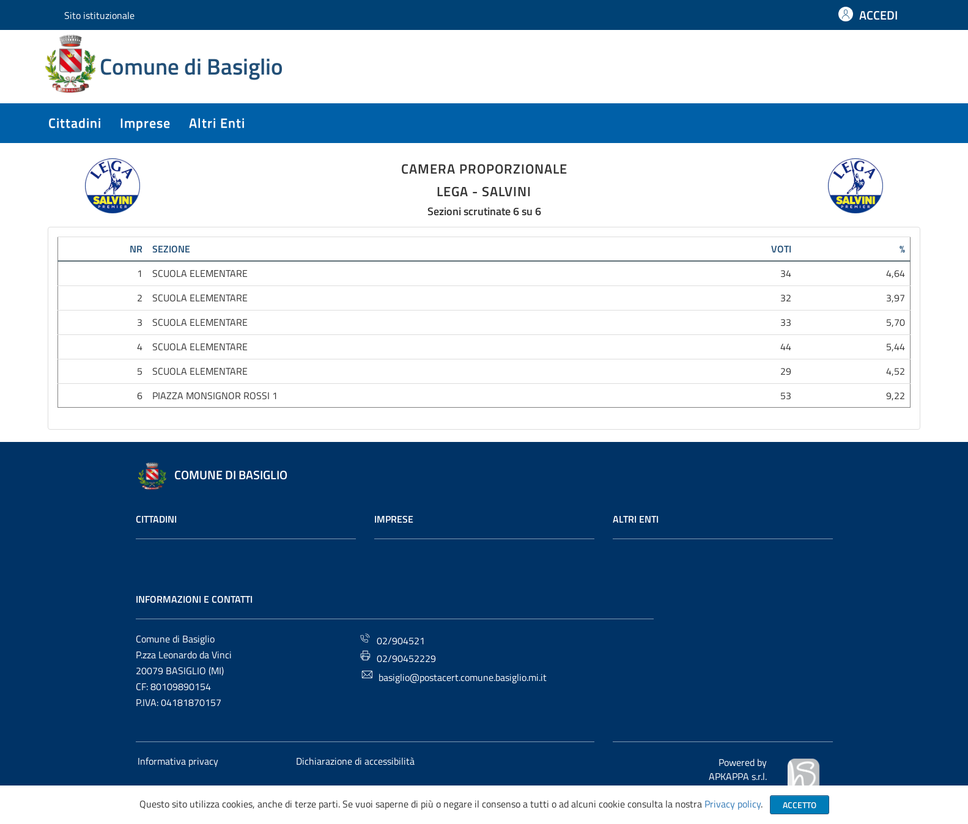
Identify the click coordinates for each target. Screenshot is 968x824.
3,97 (895, 297)
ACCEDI (878, 15)
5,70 (895, 322)
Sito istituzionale (99, 15)
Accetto (799, 804)
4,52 (895, 371)
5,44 (895, 346)
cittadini (75, 122)
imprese (145, 122)
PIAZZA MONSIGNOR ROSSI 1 (215, 395)
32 (785, 297)
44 (785, 346)
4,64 (895, 273)
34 (785, 273)
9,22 (895, 395)
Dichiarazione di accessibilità (355, 761)
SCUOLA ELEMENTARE (200, 273)
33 (785, 322)
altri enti (217, 122)
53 (785, 395)
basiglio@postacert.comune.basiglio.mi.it (454, 676)
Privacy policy (732, 803)
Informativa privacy (178, 761)
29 (785, 371)
